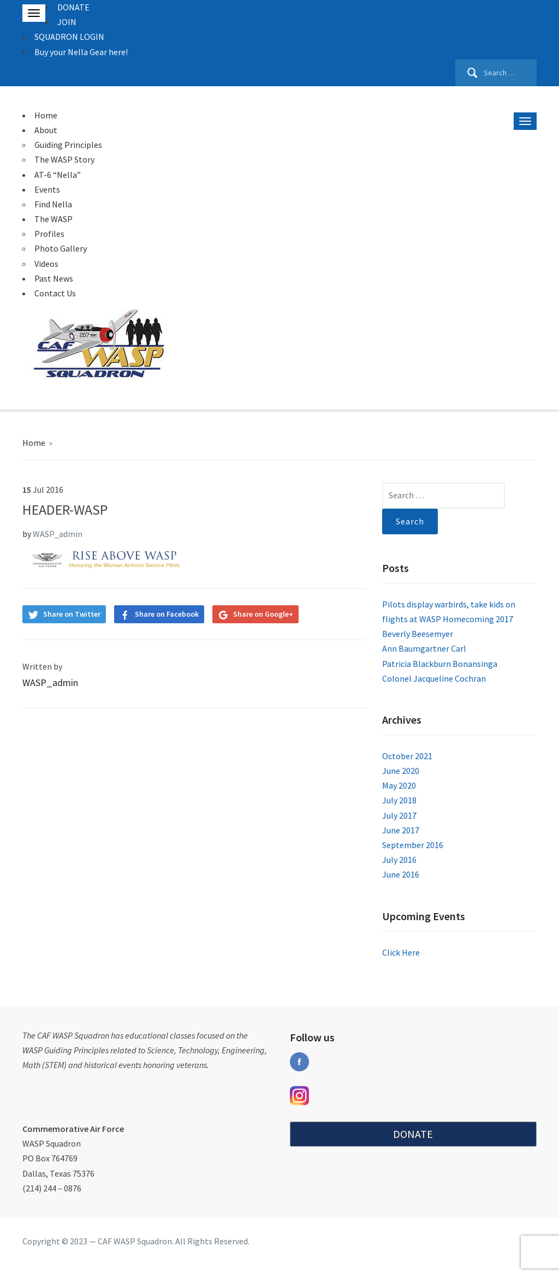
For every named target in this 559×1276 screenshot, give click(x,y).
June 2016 (400, 874)
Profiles (49, 233)
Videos (46, 263)
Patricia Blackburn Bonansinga (439, 663)
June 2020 (400, 770)
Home (45, 115)
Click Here (401, 952)
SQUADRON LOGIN (69, 36)
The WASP (53, 218)
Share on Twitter (71, 614)
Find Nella (53, 204)
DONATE (73, 7)
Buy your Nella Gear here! (81, 51)
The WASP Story (64, 159)
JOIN (66, 21)
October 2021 (407, 755)
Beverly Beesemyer (417, 633)
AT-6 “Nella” (57, 174)
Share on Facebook (167, 614)
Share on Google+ (263, 614)
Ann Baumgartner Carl (424, 648)
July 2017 (399, 815)
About (45, 129)
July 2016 (399, 859)
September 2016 (412, 844)
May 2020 (399, 785)
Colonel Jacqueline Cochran (434, 678)
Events (47, 189)
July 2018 (399, 800)
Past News (53, 278)
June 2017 (400, 830)
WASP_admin (57, 533)
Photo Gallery (60, 248)
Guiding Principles (68, 144)
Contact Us (55, 293)
